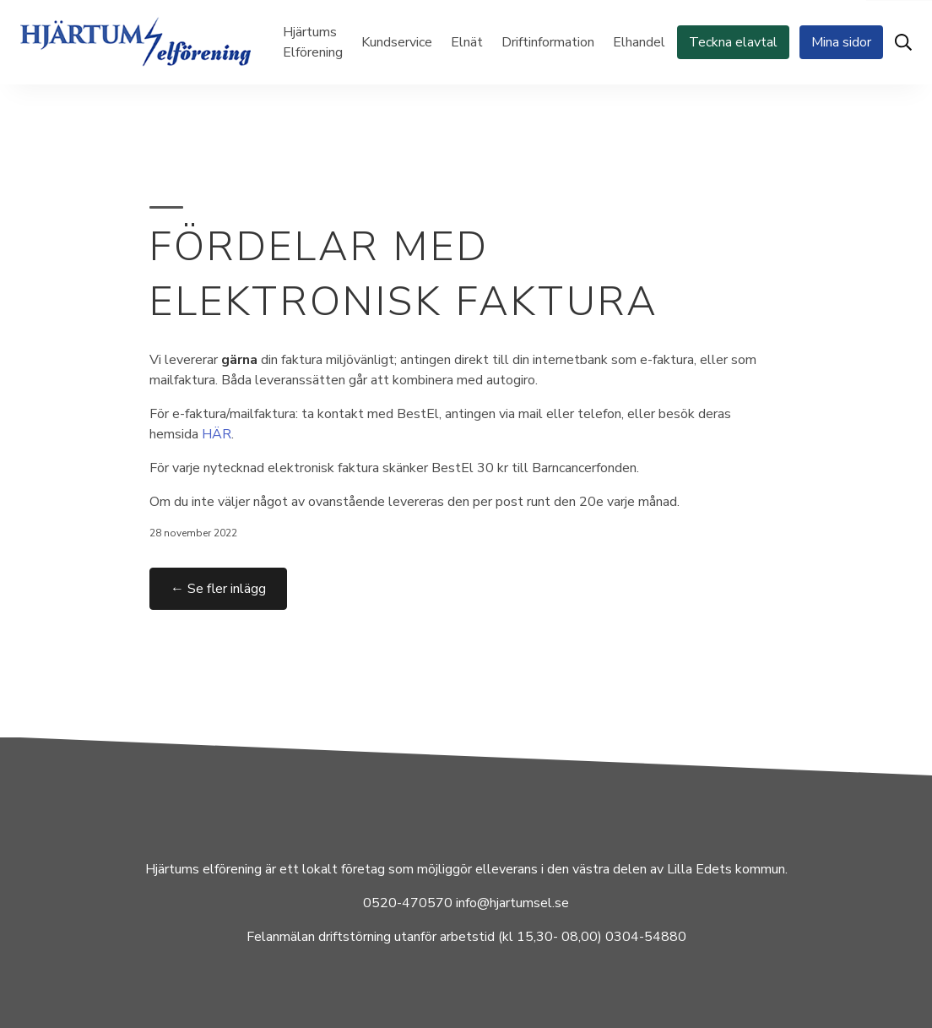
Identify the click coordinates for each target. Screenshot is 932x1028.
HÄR (216, 434)
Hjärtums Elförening (313, 42)
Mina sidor (841, 42)
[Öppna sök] (903, 42)
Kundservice (396, 42)
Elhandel (639, 42)
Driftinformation (547, 42)
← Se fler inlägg (218, 588)
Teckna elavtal (733, 42)
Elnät (467, 42)
